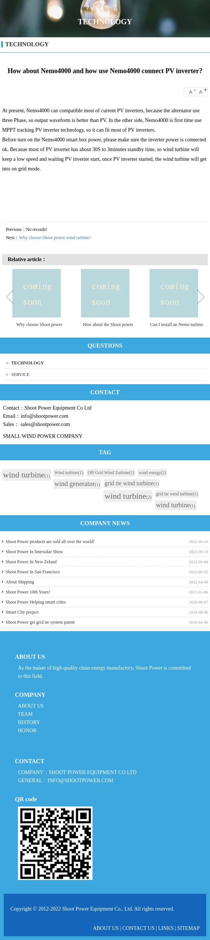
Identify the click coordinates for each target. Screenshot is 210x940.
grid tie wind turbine (131, 483)
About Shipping (20, 582)
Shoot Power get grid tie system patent (40, 622)
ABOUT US (31, 706)
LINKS (165, 928)
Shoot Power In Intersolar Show (34, 551)
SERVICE (20, 374)
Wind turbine (68, 472)
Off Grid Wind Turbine (111, 472)
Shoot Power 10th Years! (28, 592)
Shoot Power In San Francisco (33, 571)
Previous (11, 298)
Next (200, 298)
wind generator (77, 484)
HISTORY (29, 722)
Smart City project (22, 612)
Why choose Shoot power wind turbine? (55, 237)
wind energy (152, 472)
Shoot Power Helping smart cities (36, 602)
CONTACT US (138, 928)
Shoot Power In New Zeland (31, 561)
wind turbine (26, 474)
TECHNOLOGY (26, 44)
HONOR (27, 730)
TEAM (25, 714)
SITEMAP (188, 928)
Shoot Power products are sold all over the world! (50, 541)
